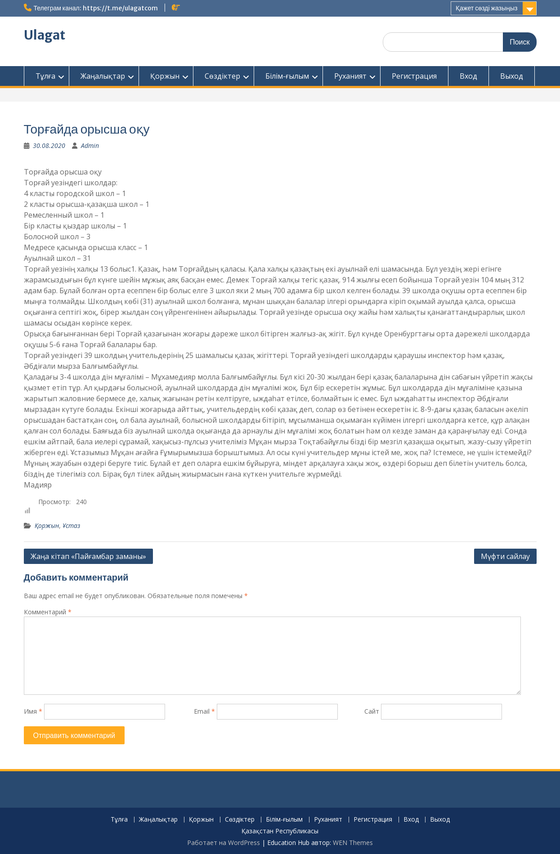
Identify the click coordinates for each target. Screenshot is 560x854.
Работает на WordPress (223, 842)
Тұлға (45, 76)
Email (204, 711)
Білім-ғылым (287, 76)
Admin (90, 145)
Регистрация (414, 76)
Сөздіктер (222, 76)
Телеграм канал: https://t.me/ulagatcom (96, 8)
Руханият (350, 76)
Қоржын (164, 76)
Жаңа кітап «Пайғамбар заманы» (88, 556)
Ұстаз (71, 525)
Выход (511, 76)
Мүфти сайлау (505, 556)
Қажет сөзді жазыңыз (486, 8)
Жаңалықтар (103, 76)
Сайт (371, 711)
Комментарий (48, 612)
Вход (468, 76)
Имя (33, 711)
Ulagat (44, 35)
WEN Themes (353, 842)
